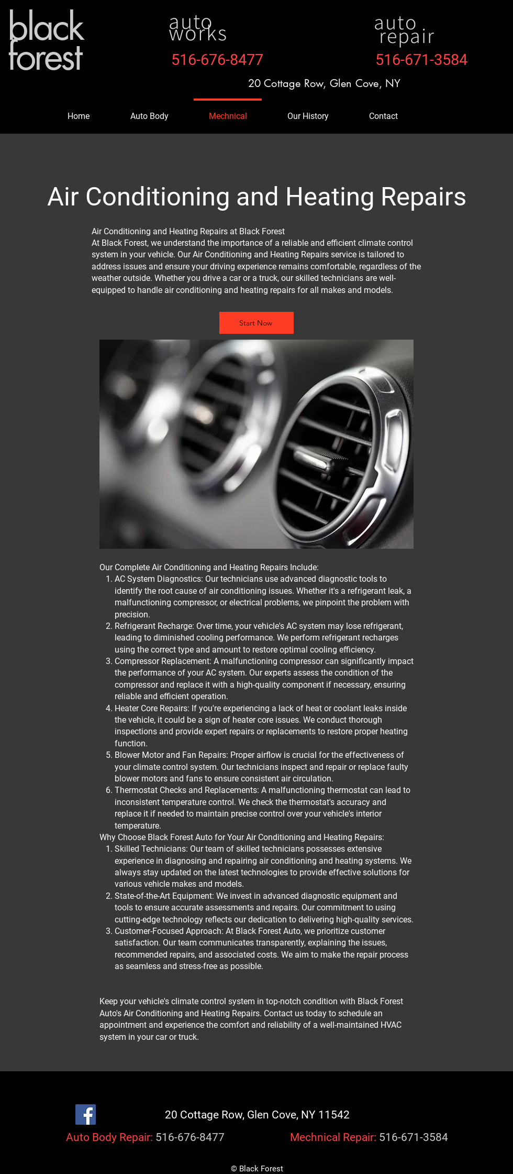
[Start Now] (256, 323)
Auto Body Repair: (109, 1137)
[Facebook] (85, 1114)
